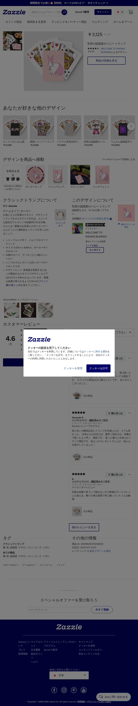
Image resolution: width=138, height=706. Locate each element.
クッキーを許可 (98, 368)
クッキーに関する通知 (95, 351)
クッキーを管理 (73, 368)
